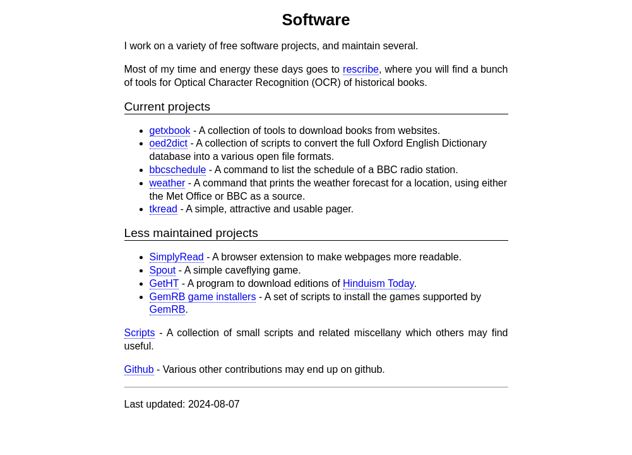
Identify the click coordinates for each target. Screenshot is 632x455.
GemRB (168, 309)
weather (168, 183)
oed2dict (169, 143)
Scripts (139, 332)
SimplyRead (177, 257)
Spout (163, 270)
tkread (163, 208)
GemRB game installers (203, 296)
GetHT (164, 283)
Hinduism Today (378, 283)
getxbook (170, 130)
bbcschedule (178, 169)
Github (139, 369)
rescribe (361, 69)
